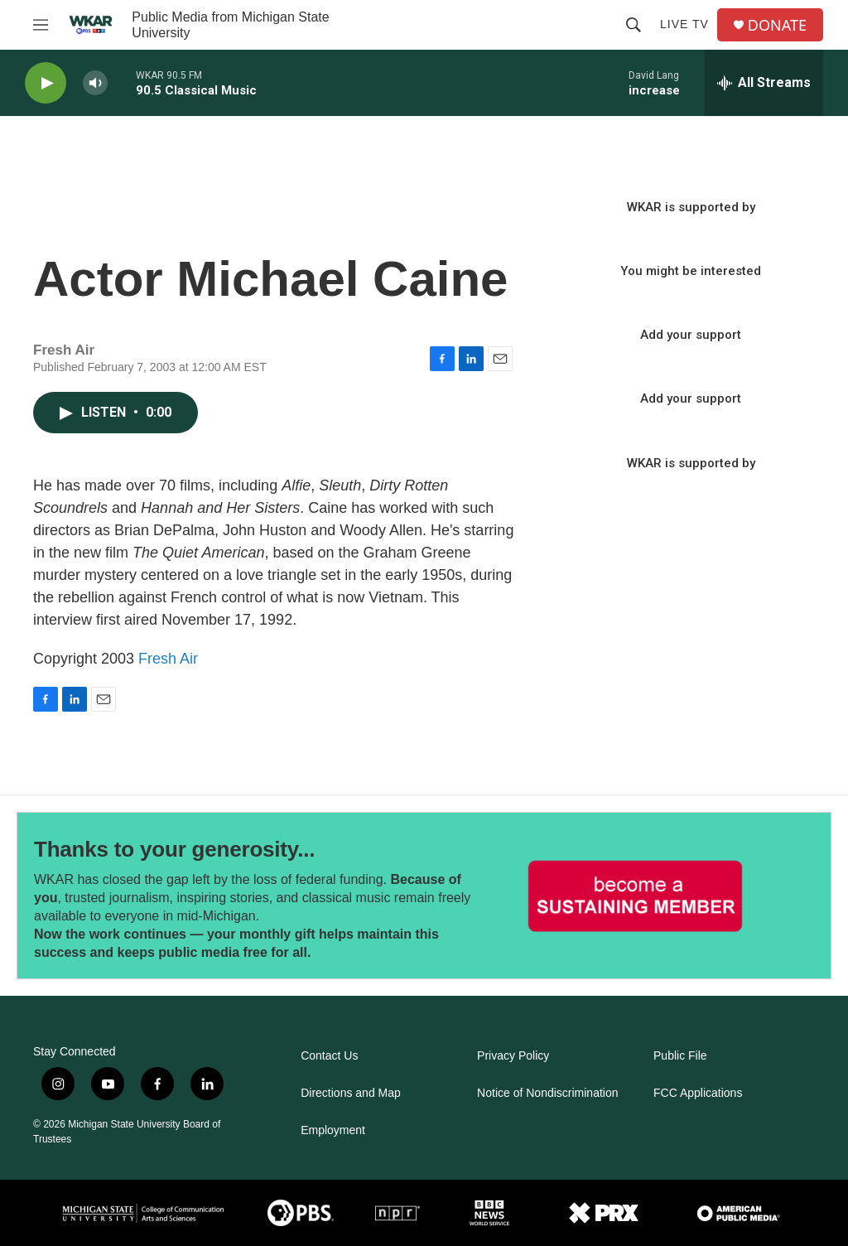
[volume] (95, 83)
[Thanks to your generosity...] (635, 896)
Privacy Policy (513, 1056)
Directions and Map (351, 1093)
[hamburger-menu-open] (40, 24)
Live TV (684, 24)
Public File (680, 1056)
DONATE (777, 25)
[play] (45, 83)
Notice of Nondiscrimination (547, 1093)
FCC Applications (697, 1093)
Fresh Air (168, 658)
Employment (333, 1130)
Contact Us (329, 1056)
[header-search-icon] (633, 24)
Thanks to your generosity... (174, 849)
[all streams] (764, 83)
